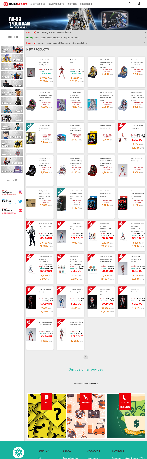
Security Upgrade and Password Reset (48, 32)
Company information (70, 442)
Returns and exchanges (46, 442)
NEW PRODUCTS (56, 4)
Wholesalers (92, 442)
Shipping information (45, 437)
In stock (72, 4)
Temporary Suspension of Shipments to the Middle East (56, 43)
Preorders (86, 4)
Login (90, 437)
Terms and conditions (70, 433)
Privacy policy (68, 437)
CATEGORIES (37, 4)
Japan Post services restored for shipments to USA (53, 37)
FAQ (39, 433)
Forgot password (94, 433)
